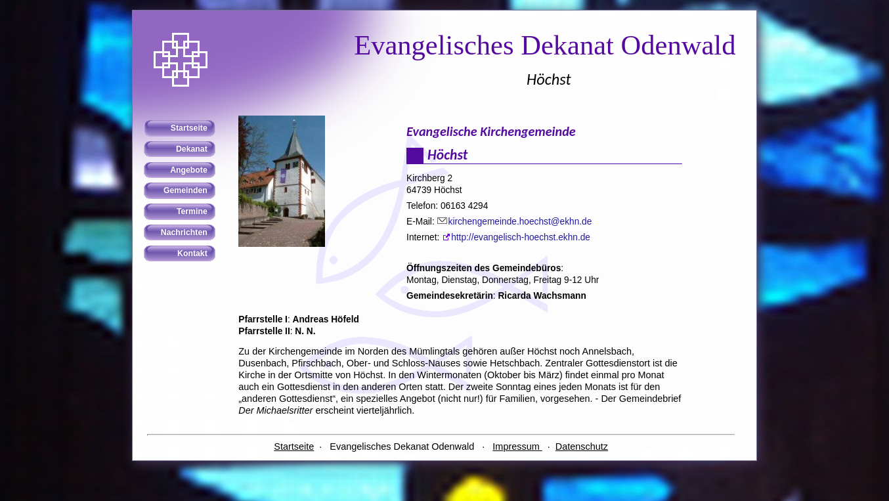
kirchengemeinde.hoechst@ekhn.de (520, 222)
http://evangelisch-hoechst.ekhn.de (520, 237)
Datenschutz (581, 446)
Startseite (294, 446)
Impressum (517, 446)
